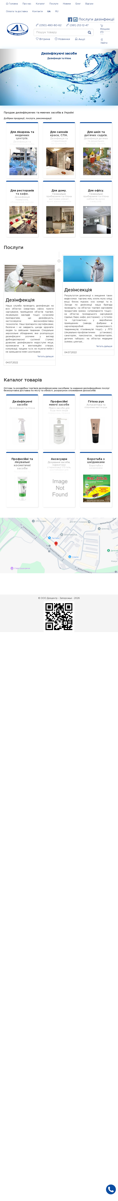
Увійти (103, 41)
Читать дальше (104, 346)
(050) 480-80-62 (48, 25)
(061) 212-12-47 (77, 25)
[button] (9, 77)
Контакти (37, 11)
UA (49, 11)
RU (56, 11)
